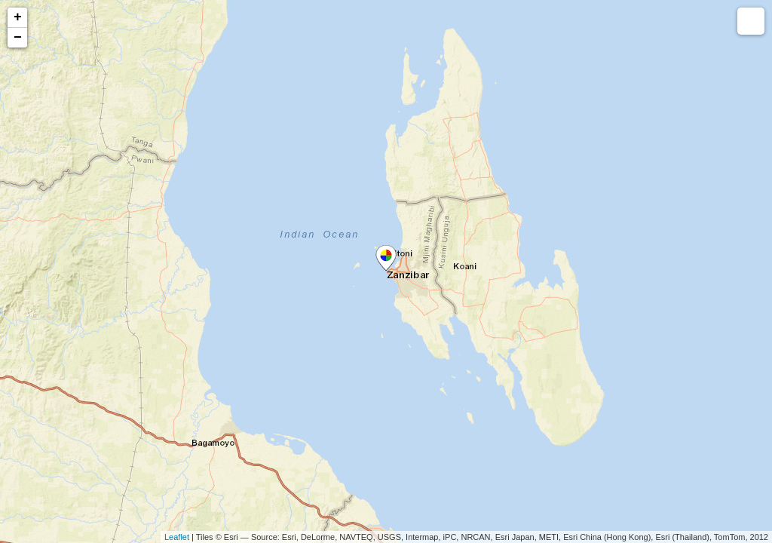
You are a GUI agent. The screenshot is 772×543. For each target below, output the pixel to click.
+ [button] (18, 17)
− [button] (18, 38)
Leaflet (176, 536)
